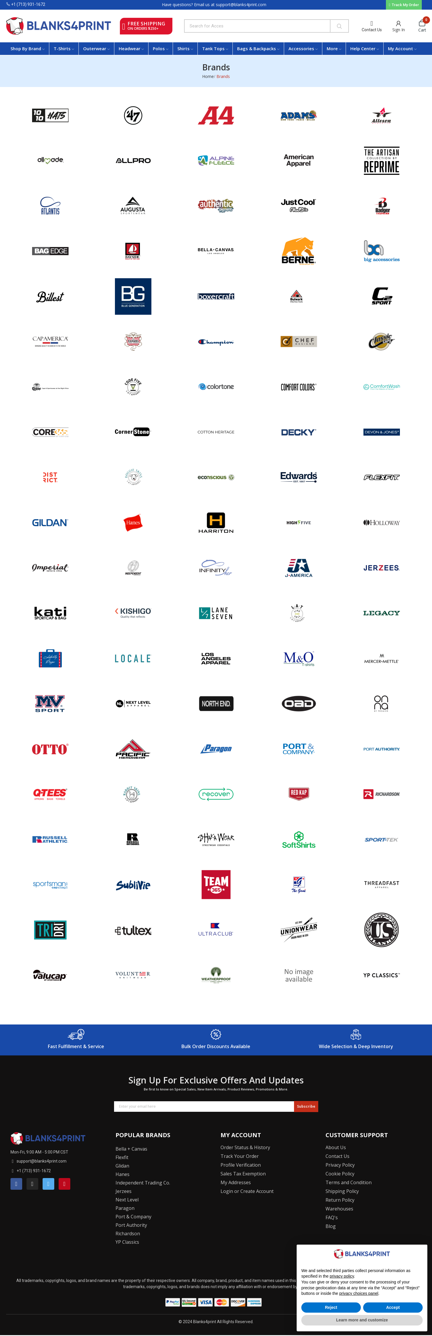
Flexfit (122, 1157)
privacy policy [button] (342, 1276)
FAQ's (332, 1217)
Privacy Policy (340, 1165)
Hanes (123, 1174)
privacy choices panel (358, 1293)
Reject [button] (331, 1307)
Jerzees (124, 1191)
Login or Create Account (247, 1191)
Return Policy (340, 1200)
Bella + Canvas (131, 1149)
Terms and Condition (349, 1182)
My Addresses (236, 1182)
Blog (331, 1226)
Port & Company (133, 1216)
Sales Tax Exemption (243, 1173)
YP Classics (127, 1242)
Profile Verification (241, 1165)
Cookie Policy (340, 1173)
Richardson (128, 1233)
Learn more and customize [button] (362, 1320)
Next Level (127, 1199)
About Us (336, 1147)
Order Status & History (245, 1147)
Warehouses (339, 1208)
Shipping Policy (342, 1191)
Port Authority (131, 1225)
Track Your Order (240, 1156)
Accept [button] (393, 1307)
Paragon (125, 1208)
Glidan (122, 1166)
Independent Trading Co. (143, 1183)
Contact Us (372, 29)
